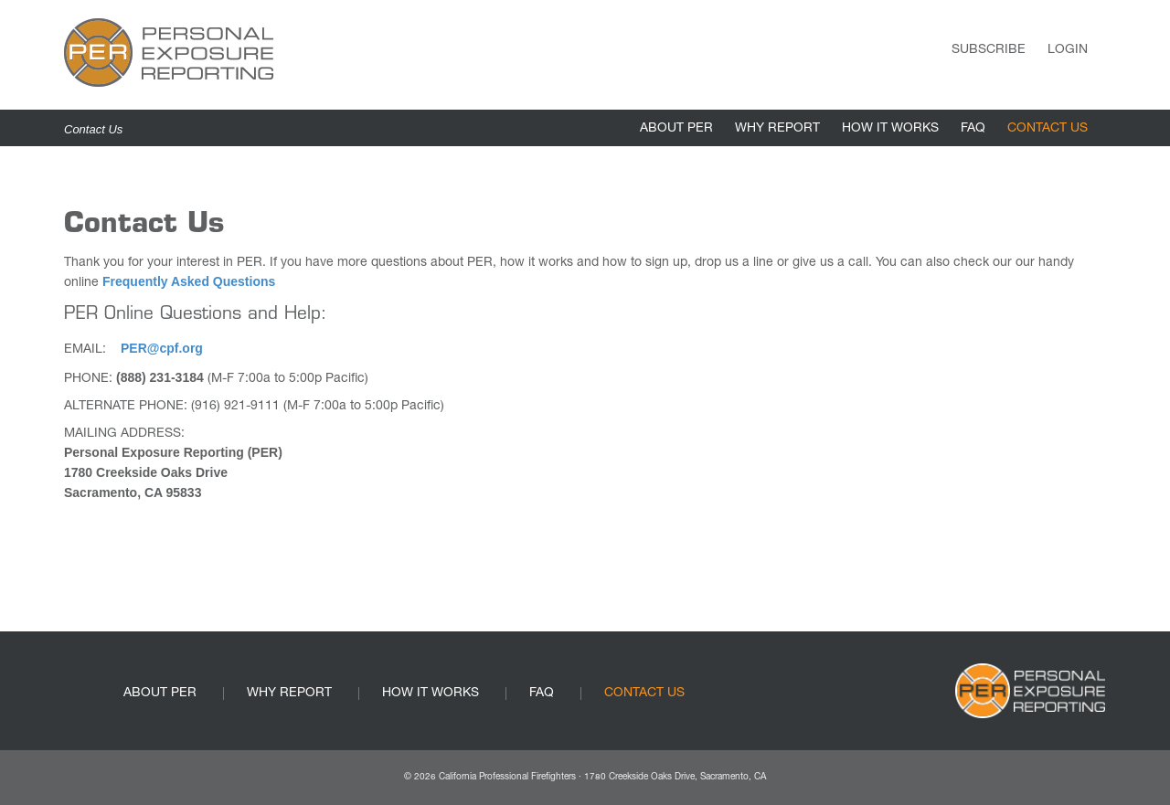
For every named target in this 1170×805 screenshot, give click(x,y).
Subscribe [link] (989, 50)
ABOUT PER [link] (676, 128)
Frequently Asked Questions (188, 281)
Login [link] (1068, 50)
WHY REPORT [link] (777, 128)
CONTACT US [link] (1047, 128)
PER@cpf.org (162, 348)
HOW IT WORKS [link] (890, 128)
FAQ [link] (973, 128)
